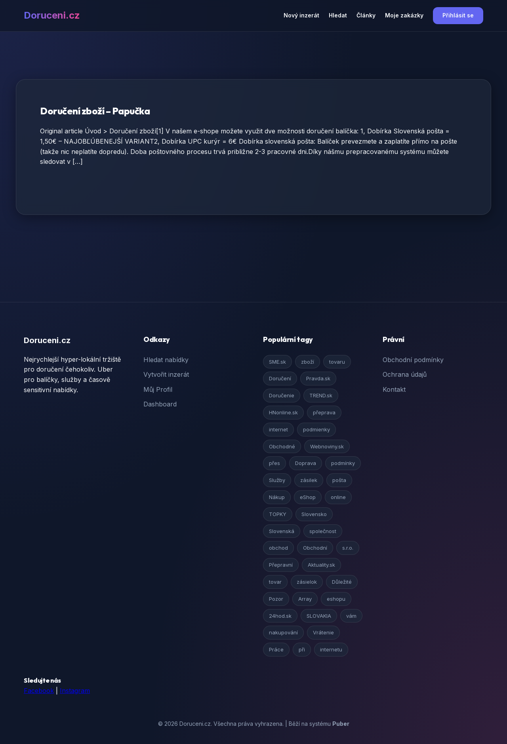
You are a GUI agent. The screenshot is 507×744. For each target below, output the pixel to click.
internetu (331, 649)
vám (351, 616)
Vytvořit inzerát (166, 374)
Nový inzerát (301, 15)
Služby (277, 480)
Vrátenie (323, 632)
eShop (308, 497)
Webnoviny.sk (327, 446)
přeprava (324, 412)
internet (278, 429)
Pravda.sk (318, 378)
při (302, 649)
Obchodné (282, 446)
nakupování (283, 632)
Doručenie (281, 395)
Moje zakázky (404, 15)
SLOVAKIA (319, 616)
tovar (275, 582)
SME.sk (277, 362)
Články (365, 15)
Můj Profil (157, 389)
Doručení (280, 378)
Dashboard (160, 404)
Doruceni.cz (52, 15)
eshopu (336, 599)
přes (274, 463)
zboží (307, 362)
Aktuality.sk (321, 565)
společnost (322, 531)
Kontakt (394, 389)
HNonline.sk (283, 412)
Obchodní (315, 548)
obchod (278, 548)
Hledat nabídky (166, 360)
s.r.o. (347, 548)
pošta (339, 480)
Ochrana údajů (405, 374)
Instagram (75, 691)
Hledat (338, 15)
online (338, 497)
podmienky (316, 429)
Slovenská (281, 531)
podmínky (343, 463)
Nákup (277, 497)
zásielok (307, 582)
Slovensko (314, 514)
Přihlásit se (458, 15)
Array (305, 599)
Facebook (39, 691)
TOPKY (277, 514)
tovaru (337, 362)
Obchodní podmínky (413, 360)
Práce (276, 649)
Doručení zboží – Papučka (95, 111)
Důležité (342, 582)
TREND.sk (320, 395)
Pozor (276, 599)
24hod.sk (280, 616)
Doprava (305, 463)
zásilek (308, 480)
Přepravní (281, 565)
